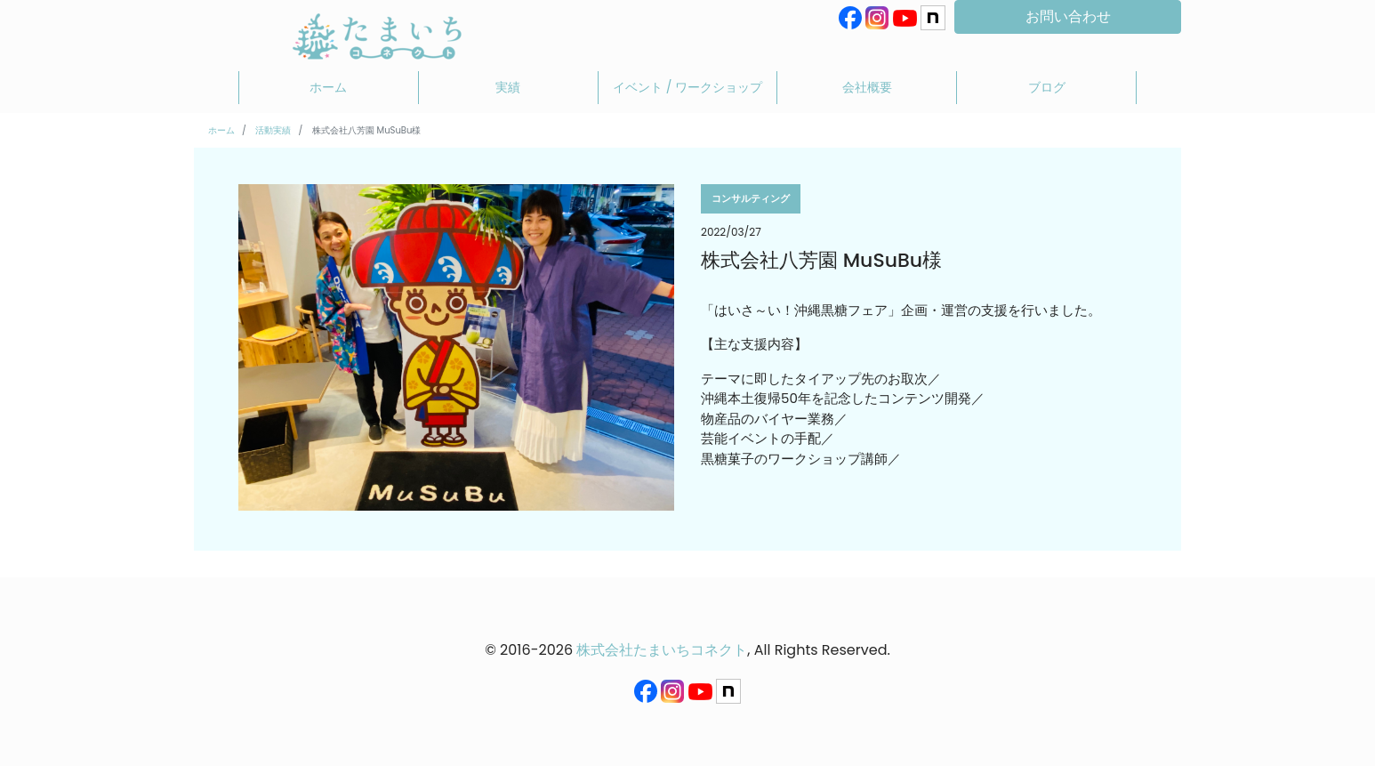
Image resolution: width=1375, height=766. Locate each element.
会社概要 (867, 87)
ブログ (1046, 87)
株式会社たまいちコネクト (661, 650)
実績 (507, 87)
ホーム (328, 87)
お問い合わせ (1068, 16)
